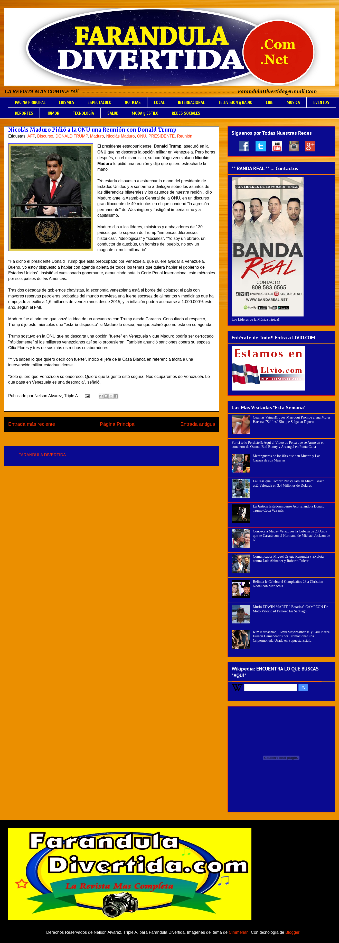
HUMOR (52, 113)
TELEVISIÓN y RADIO (235, 102)
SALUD (112, 113)
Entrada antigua (198, 424)
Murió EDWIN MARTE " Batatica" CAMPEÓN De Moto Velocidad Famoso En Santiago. (290, 609)
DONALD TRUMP (71, 136)
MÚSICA (293, 102)
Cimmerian (239, 932)
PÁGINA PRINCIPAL (30, 102)
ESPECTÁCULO (99, 102)
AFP (31, 136)
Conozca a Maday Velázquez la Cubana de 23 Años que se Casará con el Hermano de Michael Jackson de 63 (291, 535)
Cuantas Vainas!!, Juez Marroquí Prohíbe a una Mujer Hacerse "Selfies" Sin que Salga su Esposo (291, 419)
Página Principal (118, 424)
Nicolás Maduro (120, 136)
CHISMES (66, 102)
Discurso (45, 136)
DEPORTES (24, 113)
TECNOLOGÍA (83, 113)
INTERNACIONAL (191, 102)
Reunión (184, 136)
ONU (141, 136)
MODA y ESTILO (145, 113)
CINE (269, 102)
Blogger (292, 932)
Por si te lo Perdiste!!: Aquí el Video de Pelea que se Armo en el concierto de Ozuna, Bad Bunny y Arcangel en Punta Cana (278, 445)
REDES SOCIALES (186, 113)
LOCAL (159, 102)
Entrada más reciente (31, 424)
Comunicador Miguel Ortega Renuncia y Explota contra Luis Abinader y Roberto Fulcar (288, 559)
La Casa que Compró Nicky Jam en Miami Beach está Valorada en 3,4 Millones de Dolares (288, 483)
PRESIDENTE (161, 136)
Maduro (97, 136)
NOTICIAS (133, 102)
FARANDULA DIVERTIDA (42, 455)
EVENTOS (321, 102)
